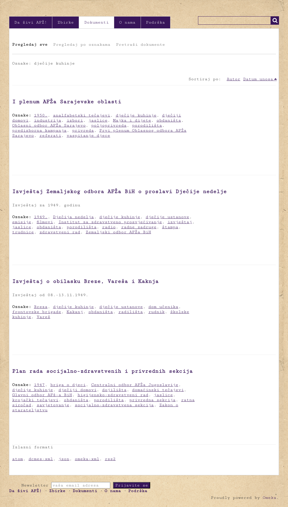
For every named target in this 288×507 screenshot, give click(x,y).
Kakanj (75, 311)
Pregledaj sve (30, 44)
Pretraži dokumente (140, 44)
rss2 (110, 458)
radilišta (130, 311)
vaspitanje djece (88, 135)
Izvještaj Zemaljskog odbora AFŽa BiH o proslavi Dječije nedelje (119, 191)
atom (17, 458)
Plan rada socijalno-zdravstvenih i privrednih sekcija (102, 371)
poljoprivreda (109, 125)
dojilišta (114, 389)
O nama (127, 22)
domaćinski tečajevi (158, 389)
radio (109, 227)
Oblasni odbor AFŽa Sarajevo (49, 125)
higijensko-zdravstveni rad (113, 394)
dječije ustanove (167, 216)
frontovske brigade (36, 311)
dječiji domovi (77, 389)
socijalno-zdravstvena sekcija (114, 405)
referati (50, 135)
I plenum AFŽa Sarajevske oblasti (66, 102)
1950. (41, 115)
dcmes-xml (40, 458)
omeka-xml (87, 458)
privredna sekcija (152, 400)
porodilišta (147, 125)
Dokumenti (96, 22)
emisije (21, 222)
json (63, 458)
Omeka (269, 497)
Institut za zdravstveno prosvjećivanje (110, 222)
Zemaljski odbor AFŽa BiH (118, 232)
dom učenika (163, 306)
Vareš (43, 316)
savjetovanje (53, 405)
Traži (275, 20)
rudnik (156, 311)
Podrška (155, 22)
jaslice (97, 120)
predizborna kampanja (39, 130)
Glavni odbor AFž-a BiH (42, 394)
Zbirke (65, 22)
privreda (83, 130)
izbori (75, 120)
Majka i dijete (132, 120)
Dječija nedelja (73, 216)
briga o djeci (68, 384)
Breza (41, 306)
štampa (170, 227)
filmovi (45, 222)
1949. (41, 216)
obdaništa (168, 120)
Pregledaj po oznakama (81, 44)
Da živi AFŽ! (30, 22)
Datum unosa (258, 79)
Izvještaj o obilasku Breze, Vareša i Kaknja (85, 281)
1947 (39, 384)
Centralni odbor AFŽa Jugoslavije (134, 384)
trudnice (23, 232)
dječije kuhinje (136, 115)
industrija (47, 120)
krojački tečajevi (35, 400)
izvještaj (179, 222)
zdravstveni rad (59, 232)
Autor (233, 79)
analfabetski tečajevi (81, 115)
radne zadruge (139, 227)
